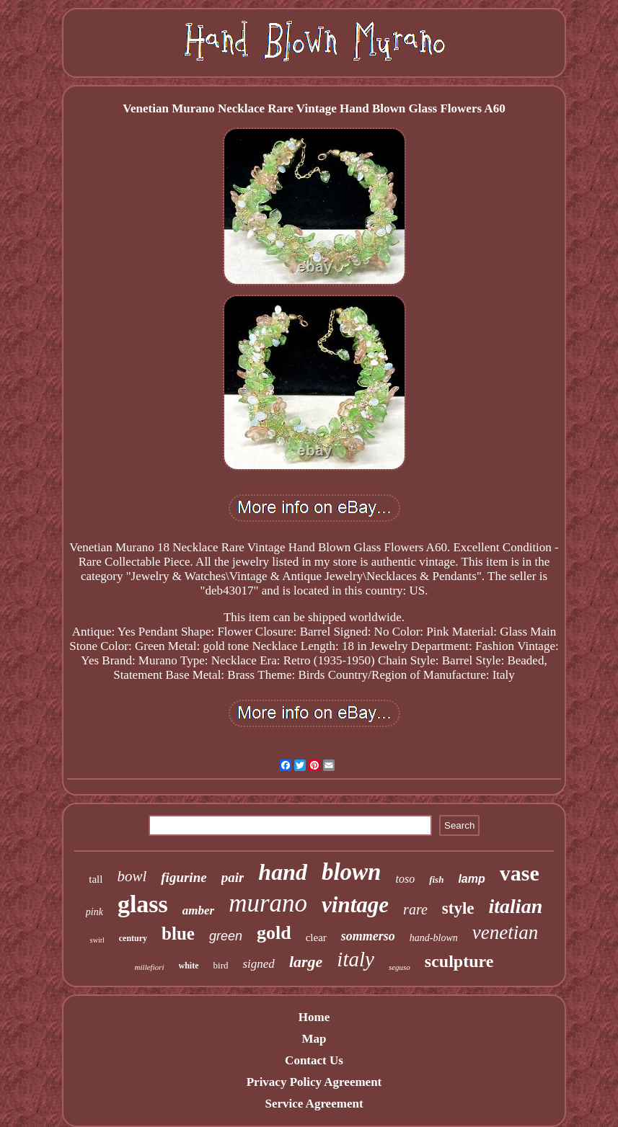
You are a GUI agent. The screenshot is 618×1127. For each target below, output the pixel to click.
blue (178, 933)
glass (143, 904)
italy (355, 959)
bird (221, 965)
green (225, 936)
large (305, 962)
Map (313, 1039)
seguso (399, 967)
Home (314, 1017)
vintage (355, 904)
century (133, 938)
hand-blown (434, 937)
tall (95, 879)
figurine (183, 877)
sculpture (459, 961)
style (458, 908)
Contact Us (314, 1060)
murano (268, 903)
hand (282, 872)
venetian (505, 932)
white (189, 966)
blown (351, 872)
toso (405, 879)
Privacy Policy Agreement (314, 1082)
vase (519, 873)
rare (415, 909)
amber (198, 910)
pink (94, 911)
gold (274, 932)
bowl (131, 876)
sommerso (368, 936)
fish (436, 879)
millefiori (149, 967)
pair (232, 877)
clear (316, 937)
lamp (471, 879)
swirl (97, 940)
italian (516, 906)
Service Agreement (314, 1103)
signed (258, 964)
